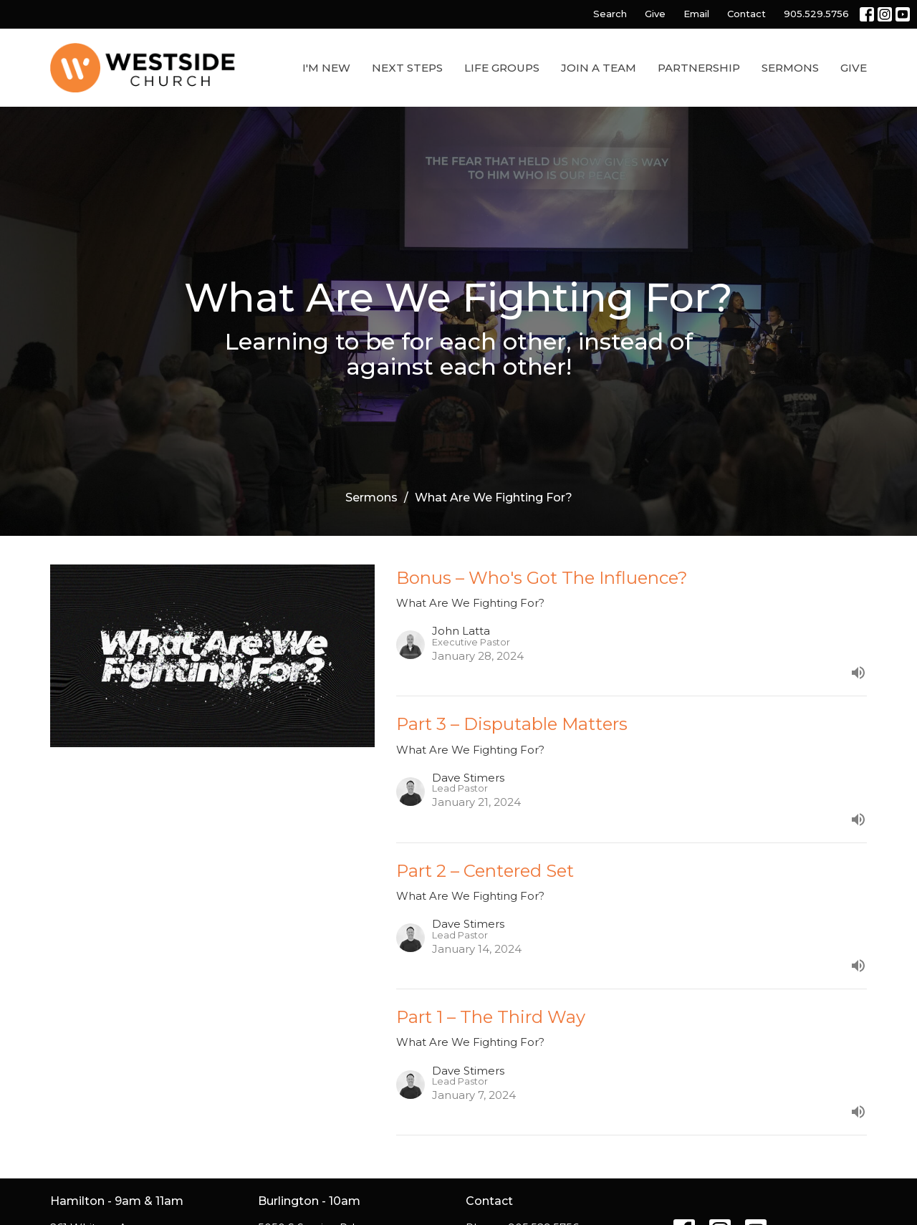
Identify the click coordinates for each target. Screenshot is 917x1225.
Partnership (699, 68)
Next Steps (407, 68)
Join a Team (598, 68)
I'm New (326, 68)
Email (696, 13)
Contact (746, 13)
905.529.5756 (816, 13)
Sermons (790, 68)
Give (655, 13)
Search (610, 13)
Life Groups (501, 68)
